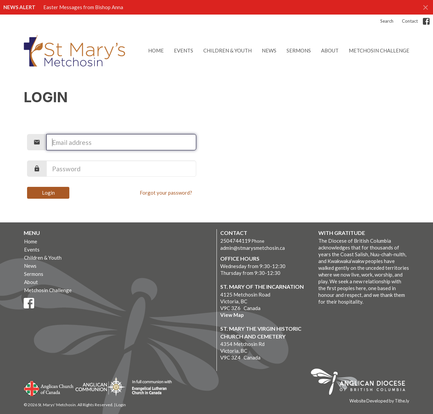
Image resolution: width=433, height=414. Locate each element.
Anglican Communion (100, 386)
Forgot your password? (166, 193)
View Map (232, 315)
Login (48, 193)
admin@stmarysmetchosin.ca (252, 248)
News (269, 50)
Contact (410, 21)
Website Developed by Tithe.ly (379, 401)
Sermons (299, 50)
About (330, 50)
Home (156, 50)
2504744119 (235, 241)
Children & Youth (227, 50)
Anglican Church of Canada (49, 387)
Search (386, 21)
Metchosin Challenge (379, 50)
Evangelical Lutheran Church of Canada (149, 387)
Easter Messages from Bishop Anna (83, 7)
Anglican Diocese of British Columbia (361, 383)
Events (183, 50)
